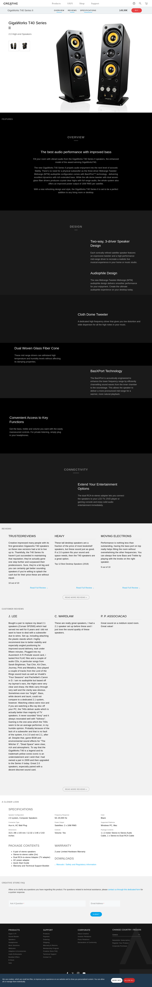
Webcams (12, 948)
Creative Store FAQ (50, 951)
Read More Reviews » (76, 597)
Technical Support (49, 954)
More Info (116, 980)
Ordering (46, 939)
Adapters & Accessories (17, 951)
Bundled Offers (14, 957)
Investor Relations (84, 936)
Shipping (46, 942)
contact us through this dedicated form (124, 890)
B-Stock (11, 960)
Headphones (13, 942)
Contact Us (47, 957)
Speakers (12, 939)
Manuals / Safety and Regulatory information (76, 865)
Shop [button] (82, 3)
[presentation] (68, 914)
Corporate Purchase (119, 946)
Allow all (129, 980)
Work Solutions (14, 945)
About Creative (83, 934)
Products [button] (56, 3)
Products (46, 934)
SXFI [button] (70, 3)
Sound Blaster (14, 936)
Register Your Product (120, 943)
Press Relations (83, 939)
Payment (46, 936)
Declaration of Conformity (87, 942)
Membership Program (51, 948)
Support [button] (95, 3)
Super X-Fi (12, 934)
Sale (10, 963)
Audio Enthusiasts (15, 954)
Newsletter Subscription (121, 940)
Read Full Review (38, 588)
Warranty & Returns (50, 945)
